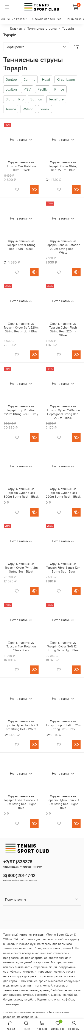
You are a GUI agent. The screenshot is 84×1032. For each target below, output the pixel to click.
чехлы (34, 990)
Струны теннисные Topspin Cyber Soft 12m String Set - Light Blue (63, 646)
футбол (28, 995)
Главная (16, 28)
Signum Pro (15, 99)
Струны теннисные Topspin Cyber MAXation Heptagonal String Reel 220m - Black (63, 412)
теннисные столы (15, 990)
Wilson (28, 109)
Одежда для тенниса (46, 19)
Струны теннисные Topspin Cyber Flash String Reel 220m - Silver (63, 329)
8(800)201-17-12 (19, 875)
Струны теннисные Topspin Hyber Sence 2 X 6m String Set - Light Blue (21, 802)
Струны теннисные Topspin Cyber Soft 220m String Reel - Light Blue (21, 327)
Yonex (45, 109)
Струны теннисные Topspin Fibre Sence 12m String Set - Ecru (63, 567)
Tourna (11, 109)
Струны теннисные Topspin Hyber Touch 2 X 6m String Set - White (21, 725)
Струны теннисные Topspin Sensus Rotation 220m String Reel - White (63, 247)
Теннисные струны (42, 28)
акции (53, 967)
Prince (59, 89)
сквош (18, 999)
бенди (7, 999)
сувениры (61, 985)
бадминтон (44, 999)
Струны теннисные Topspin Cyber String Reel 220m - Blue (63, 166)
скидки (28, 971)
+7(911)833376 (18, 862)
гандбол (29, 999)
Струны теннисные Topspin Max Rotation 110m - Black (21, 166)
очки (57, 999)
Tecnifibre (56, 99)
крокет (44, 990)
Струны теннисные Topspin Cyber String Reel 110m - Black (21, 245)
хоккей (47, 985)
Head (46, 79)
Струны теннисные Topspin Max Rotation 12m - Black (21, 646)
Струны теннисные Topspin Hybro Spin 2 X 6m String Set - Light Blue (63, 802)
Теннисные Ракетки (13, 19)
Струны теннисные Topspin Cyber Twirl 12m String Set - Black (21, 567)
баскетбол (42, 995)
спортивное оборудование (49, 958)
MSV (27, 89)
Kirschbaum (66, 79)
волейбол (70, 995)
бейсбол (57, 990)
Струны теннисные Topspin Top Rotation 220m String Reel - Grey (21, 410)
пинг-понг (34, 985)
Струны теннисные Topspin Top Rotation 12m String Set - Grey (63, 725)
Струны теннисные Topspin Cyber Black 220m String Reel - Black (63, 493)
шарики (56, 995)
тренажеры (11, 1004)
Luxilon (11, 89)
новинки (58, 971)
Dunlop (11, 79)
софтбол (68, 999)
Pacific (42, 89)
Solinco (36, 99)
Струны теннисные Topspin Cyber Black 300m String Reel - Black (21, 493)
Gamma (29, 79)
